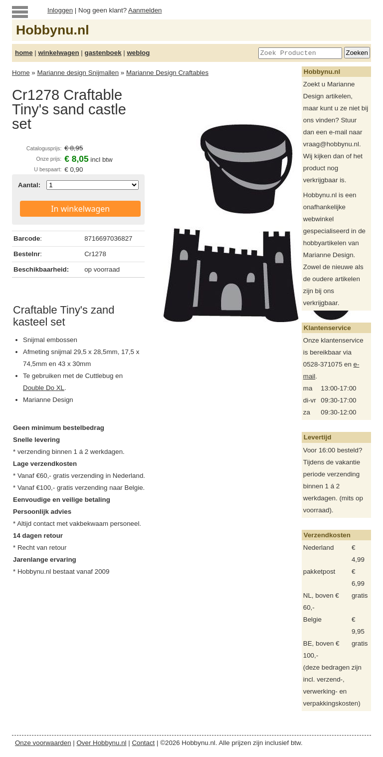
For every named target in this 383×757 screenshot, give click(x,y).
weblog (138, 52)
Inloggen (60, 10)
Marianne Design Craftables (167, 72)
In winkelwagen (80, 208)
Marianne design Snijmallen (78, 72)
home (24, 52)
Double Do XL (43, 387)
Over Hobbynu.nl (102, 743)
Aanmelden (145, 10)
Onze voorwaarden (43, 743)
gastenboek (103, 52)
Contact (143, 743)
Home (21, 72)
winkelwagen (58, 52)
